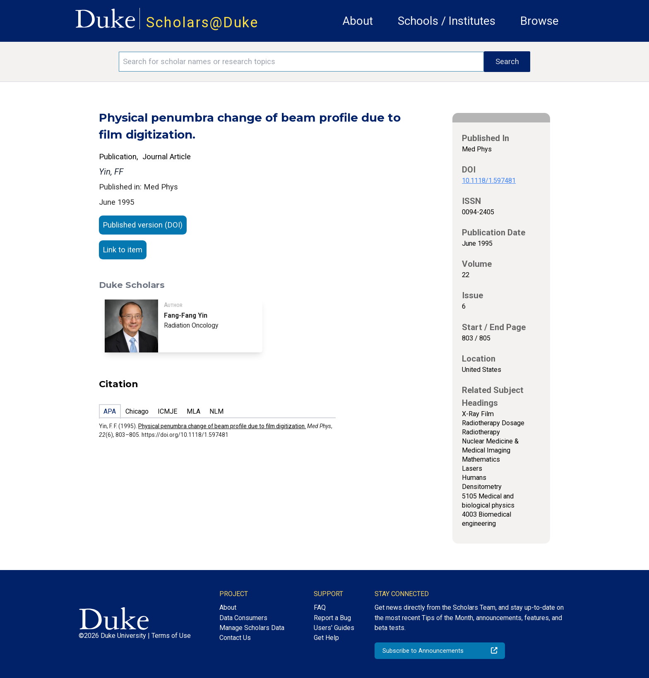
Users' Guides (334, 628)
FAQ (320, 607)
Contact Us (235, 638)
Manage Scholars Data (251, 628)
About (357, 21)
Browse (539, 21)
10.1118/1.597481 (489, 180)
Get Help (326, 638)
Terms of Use (171, 636)
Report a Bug (332, 618)
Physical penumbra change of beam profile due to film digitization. (222, 426)
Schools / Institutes (446, 21)
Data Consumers (243, 618)
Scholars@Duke (202, 22)
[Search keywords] (301, 62)
